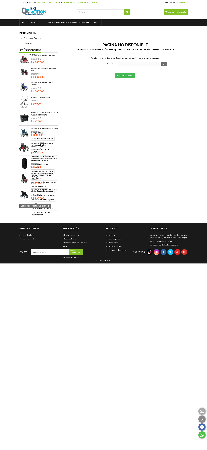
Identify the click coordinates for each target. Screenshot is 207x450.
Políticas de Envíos (69, 410)
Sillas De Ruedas (69, 421)
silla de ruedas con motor (32, 278)
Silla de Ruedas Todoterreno (34, 373)
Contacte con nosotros (27, 410)
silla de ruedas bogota (31, 287)
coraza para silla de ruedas (33, 330)
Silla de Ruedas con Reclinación (35, 291)
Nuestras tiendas (30, 54)
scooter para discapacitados (34, 235)
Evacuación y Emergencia (32, 282)
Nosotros (27, 43)
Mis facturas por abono (114, 410)
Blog (96, 22)
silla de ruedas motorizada (33, 300)
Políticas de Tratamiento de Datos (75, 414)
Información (27, 32)
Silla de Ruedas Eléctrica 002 (43, 68)
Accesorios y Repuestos (32, 244)
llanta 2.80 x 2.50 (28, 308)
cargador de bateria (30, 248)
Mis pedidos (110, 406)
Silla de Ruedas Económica (33, 377)
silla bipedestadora (29, 317)
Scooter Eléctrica (45, 369)
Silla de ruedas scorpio (31, 274)
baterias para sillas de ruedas (34, 347)
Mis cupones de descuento (116, 421)
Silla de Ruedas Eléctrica (32, 382)
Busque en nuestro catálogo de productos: (100, 64)
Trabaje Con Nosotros (70, 425)
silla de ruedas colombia (32, 313)
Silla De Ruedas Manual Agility (44, 140)
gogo (49, 282)
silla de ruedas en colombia (33, 252)
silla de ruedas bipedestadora (34, 386)
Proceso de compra (31, 49)
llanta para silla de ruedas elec (34, 334)
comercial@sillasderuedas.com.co (167, 416)
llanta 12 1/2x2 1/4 (29, 343)
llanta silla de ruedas (30, 339)
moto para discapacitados (32, 265)
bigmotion (47, 339)
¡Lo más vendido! (30, 62)
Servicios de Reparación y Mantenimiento (68, 22)
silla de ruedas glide (30, 326)
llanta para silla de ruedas (32, 356)
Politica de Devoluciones (72, 429)
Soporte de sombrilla (40, 109)
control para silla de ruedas (33, 351)
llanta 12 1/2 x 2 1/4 (30, 321)
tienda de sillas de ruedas (32, 304)
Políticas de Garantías (32, 38)
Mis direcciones (112, 414)
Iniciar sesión (181, 2)
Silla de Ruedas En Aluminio (33, 239)
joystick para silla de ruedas (33, 261)
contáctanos (35, 22)
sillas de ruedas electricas (33, 364)
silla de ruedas (27, 369)
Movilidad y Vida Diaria (31, 257)
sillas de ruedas (28, 270)
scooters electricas (30, 295)
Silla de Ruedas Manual (31, 231)
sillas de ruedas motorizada (33, 360)
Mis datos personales (114, 418)
